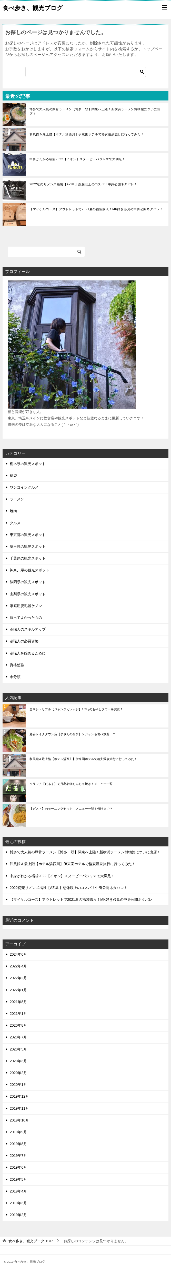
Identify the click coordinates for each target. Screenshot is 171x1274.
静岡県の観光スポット (28, 582)
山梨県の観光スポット (28, 594)
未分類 (15, 677)
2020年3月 (18, 1061)
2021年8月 (18, 1002)
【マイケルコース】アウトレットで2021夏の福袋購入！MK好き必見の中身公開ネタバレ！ (96, 209)
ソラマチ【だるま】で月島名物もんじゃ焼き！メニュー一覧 (71, 784)
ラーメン (17, 499)
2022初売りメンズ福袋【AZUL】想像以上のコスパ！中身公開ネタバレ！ (83, 184)
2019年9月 (18, 1132)
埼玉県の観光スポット (28, 546)
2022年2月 (18, 978)
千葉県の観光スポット (28, 558)
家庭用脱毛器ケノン (26, 606)
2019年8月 (18, 1144)
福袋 (13, 475)
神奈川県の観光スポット (29, 570)
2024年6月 (18, 954)
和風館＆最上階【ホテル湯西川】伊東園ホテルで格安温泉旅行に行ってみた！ (86, 134)
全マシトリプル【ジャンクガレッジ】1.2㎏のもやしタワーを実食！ (76, 709)
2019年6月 (18, 1167)
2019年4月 (18, 1191)
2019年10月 (19, 1120)
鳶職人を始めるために (28, 653)
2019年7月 (18, 1156)
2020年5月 (18, 1049)
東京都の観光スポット (28, 535)
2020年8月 (18, 1025)
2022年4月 (18, 966)
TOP (30, 1241)
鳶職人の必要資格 (24, 641)
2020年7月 (18, 1037)
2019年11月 (19, 1108)
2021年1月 (18, 1014)
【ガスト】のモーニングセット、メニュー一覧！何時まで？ (71, 809)
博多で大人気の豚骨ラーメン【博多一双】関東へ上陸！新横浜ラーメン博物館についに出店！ (94, 111)
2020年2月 (18, 1073)
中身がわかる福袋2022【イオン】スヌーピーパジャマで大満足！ (77, 159)
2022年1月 (18, 990)
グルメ (15, 523)
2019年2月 (18, 1215)
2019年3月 (18, 1203)
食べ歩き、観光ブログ (33, 7)
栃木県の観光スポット (28, 464)
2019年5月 (18, 1179)
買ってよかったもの (26, 617)
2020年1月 (18, 1085)
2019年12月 (19, 1096)
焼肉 (13, 511)
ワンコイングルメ (24, 487)
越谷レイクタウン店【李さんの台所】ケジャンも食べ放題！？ (72, 734)
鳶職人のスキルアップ (28, 629)
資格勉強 (17, 665)
